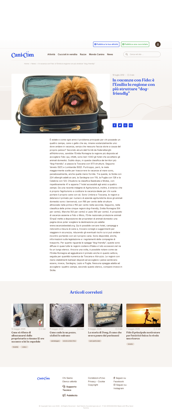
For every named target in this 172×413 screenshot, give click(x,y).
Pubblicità (69, 395)
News (110, 54)
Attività (51, 54)
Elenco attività (69, 381)
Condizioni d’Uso (96, 378)
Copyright (93, 384)
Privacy (92, 381)
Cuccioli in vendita (67, 54)
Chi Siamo (67, 378)
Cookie (101, 381)
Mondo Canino (96, 54)
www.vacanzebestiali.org (62, 225)
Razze (83, 54)
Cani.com (22, 54)
